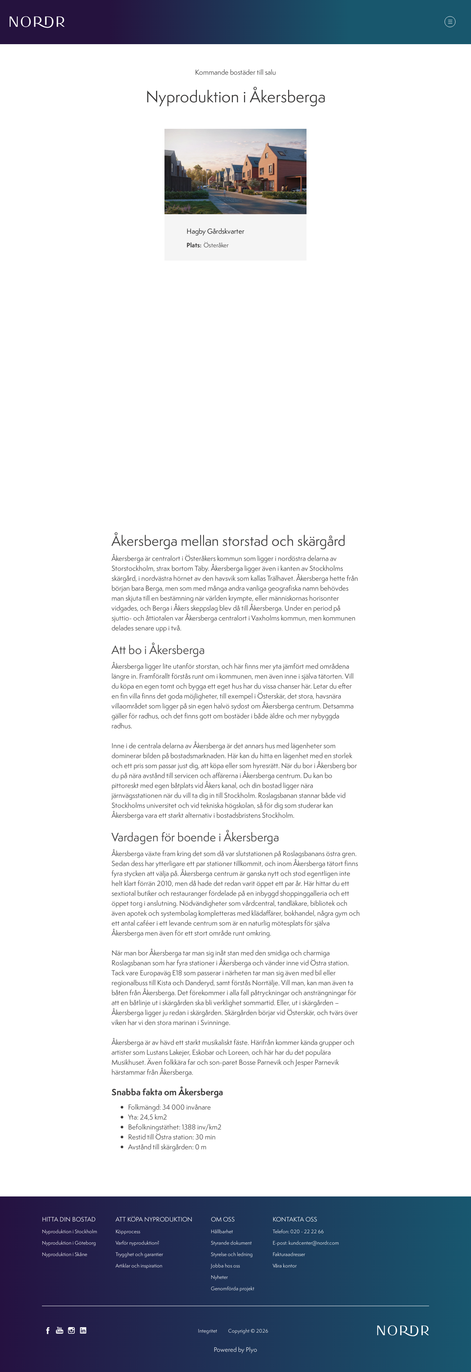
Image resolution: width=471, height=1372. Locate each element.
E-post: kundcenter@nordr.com (306, 1242)
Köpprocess (128, 1231)
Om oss (362, 22)
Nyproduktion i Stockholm (69, 1231)
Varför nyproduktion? (137, 1242)
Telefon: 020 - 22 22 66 (298, 1231)
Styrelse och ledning (232, 1254)
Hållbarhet (222, 1231)
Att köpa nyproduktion (263, 22)
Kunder (400, 22)
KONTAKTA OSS (295, 1219)
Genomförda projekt (232, 1288)
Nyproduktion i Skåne (64, 1254)
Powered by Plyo (235, 1349)
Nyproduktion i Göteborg (69, 1242)
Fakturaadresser (289, 1254)
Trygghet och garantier (139, 1254)
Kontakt (438, 22)
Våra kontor (285, 1265)
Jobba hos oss (225, 1265)
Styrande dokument (231, 1242)
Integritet (207, 1330)
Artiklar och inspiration (139, 1265)
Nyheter (323, 22)
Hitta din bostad (192, 22)
